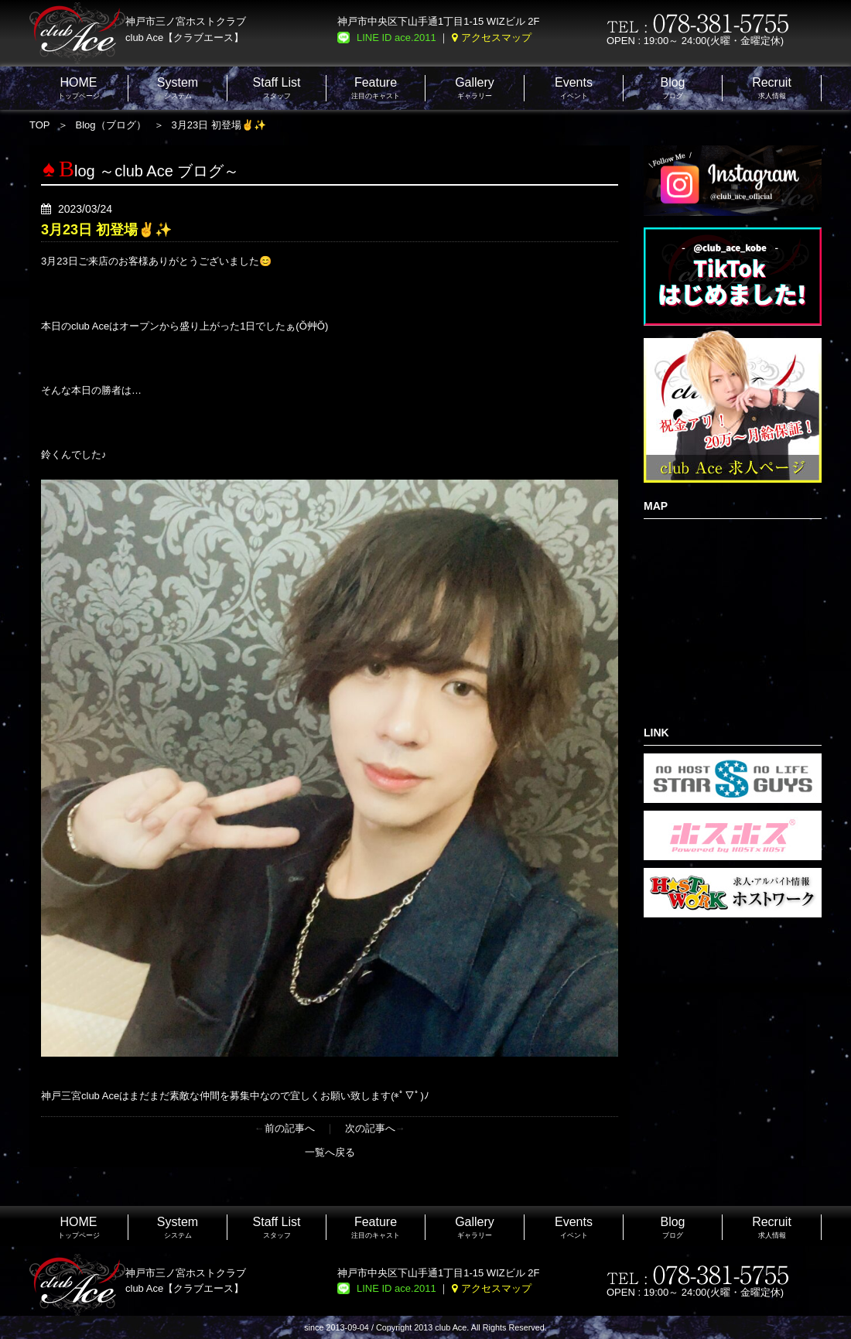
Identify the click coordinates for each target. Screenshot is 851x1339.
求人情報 (771, 88)
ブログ (672, 88)
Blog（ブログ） (111, 125)
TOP (39, 125)
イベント (574, 88)
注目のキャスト (375, 88)
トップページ (79, 88)
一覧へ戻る (330, 1152)
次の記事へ (370, 1128)
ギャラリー (474, 88)
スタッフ (277, 88)
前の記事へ (290, 1128)
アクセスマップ (496, 37)
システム (177, 88)
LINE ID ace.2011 (396, 37)
